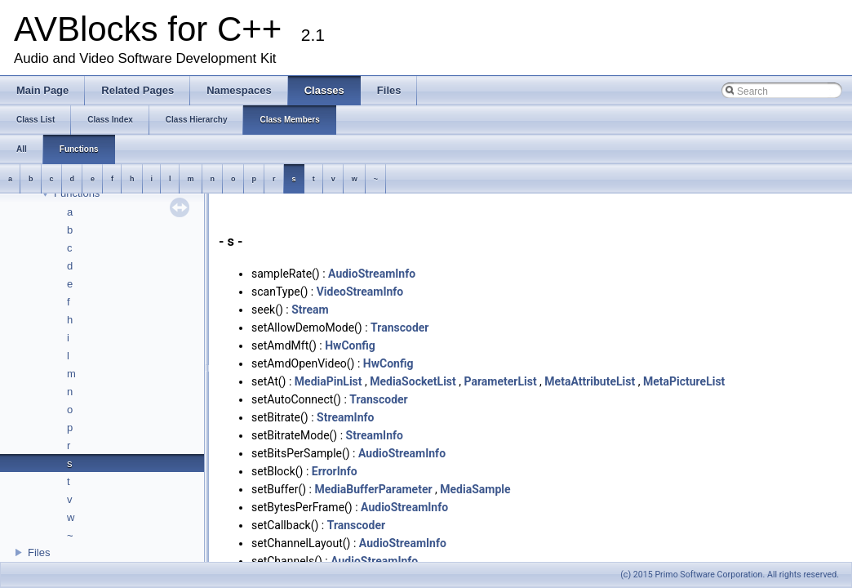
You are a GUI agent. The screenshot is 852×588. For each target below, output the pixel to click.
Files (39, 552)
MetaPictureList (684, 381)
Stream (310, 309)
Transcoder (399, 327)
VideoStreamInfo (360, 291)
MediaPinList (328, 381)
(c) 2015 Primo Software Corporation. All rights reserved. (729, 574)
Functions (77, 193)
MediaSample (475, 489)
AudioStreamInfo (371, 273)
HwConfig (350, 345)
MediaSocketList (413, 381)
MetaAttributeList (589, 381)
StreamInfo (345, 417)
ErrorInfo (334, 471)
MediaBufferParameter (373, 489)
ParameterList (500, 381)
